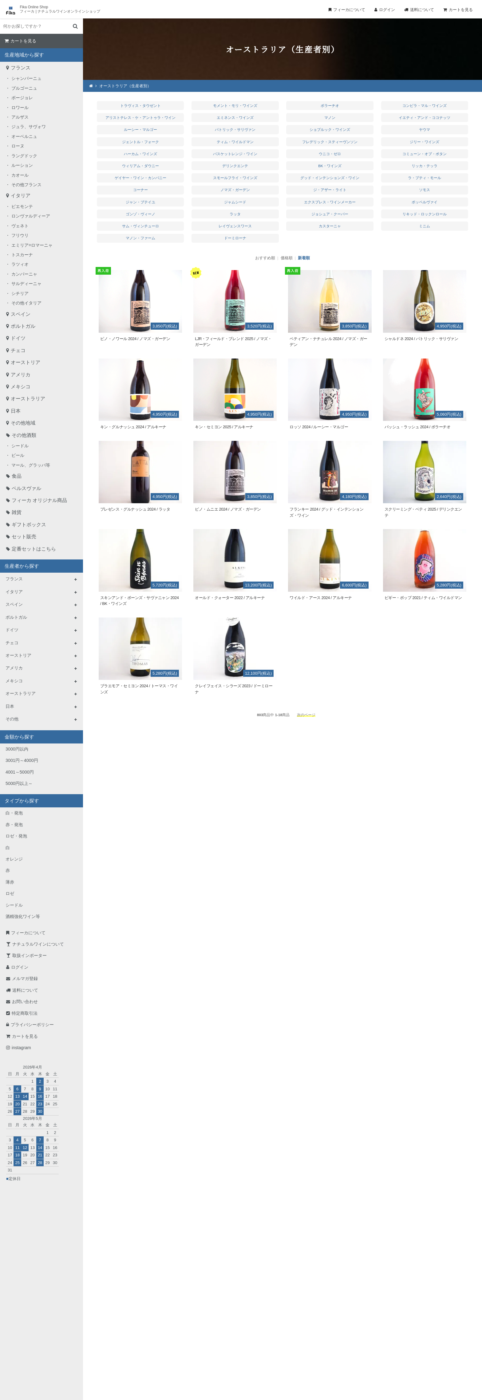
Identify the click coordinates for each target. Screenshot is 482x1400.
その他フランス (26, 184)
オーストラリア (28, 398)
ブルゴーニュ (24, 88)
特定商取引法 (25, 1013)
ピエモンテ (22, 206)
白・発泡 (14, 812)
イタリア (20, 195)
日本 (16, 411)
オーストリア (25, 362)
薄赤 (10, 882)
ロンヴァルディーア (30, 216)
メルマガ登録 (25, 978)
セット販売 (24, 536)
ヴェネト (20, 225)
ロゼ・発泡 (16, 835)
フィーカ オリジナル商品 (39, 500)
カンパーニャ (24, 274)
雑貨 (17, 512)
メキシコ (20, 386)
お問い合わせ (25, 1001)
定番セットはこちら (34, 548)
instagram (21, 1047)
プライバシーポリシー (32, 1024)
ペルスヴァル (26, 488)
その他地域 (23, 422)
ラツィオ (20, 264)
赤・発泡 (14, 824)
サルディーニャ (26, 283)
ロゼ (10, 893)
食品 (17, 476)
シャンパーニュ (26, 78)
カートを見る (461, 9)
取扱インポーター (29, 955)
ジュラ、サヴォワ (28, 126)
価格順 (287, 258)
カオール (20, 175)
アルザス (20, 117)
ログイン (387, 9)
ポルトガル (23, 326)
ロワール (20, 107)
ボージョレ (22, 97)
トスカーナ (22, 254)
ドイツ (18, 338)
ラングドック (24, 155)
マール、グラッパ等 (30, 465)
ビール (17, 455)
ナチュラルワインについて (38, 944)
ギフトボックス (29, 524)
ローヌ (17, 145)
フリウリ (20, 235)
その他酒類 (24, 435)
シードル (20, 445)
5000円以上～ (19, 783)
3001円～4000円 (22, 760)
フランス (20, 67)
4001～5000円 (20, 772)
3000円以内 (17, 749)
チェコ (18, 350)
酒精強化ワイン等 (23, 916)
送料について (422, 9)
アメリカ (20, 374)
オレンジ (14, 859)
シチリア (20, 293)
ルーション (22, 165)
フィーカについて (349, 9)
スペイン (20, 314)
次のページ (306, 715)
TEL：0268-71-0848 (221, 1334)
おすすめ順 (265, 258)
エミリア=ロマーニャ (32, 245)
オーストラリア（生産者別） (125, 86)
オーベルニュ (24, 136)
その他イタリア (26, 302)
